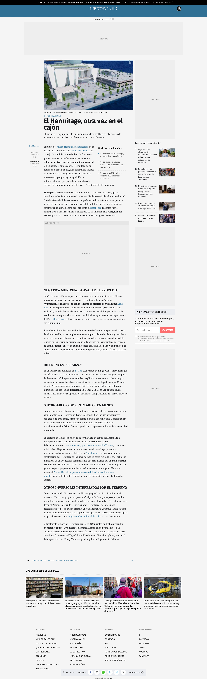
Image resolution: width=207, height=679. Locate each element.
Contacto (110, 639)
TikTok (142, 647)
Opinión (40, 660)
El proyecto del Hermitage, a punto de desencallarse (112, 155)
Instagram (144, 643)
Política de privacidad (116, 651)
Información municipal (48, 664)
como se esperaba (80, 150)
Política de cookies (114, 656)
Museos (51, 560)
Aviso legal (110, 647)
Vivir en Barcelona (45, 639)
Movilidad (41, 635)
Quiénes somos (112, 635)
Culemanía (75, 643)
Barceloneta (91, 453)
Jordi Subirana (34, 146)
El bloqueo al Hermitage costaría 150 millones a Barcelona (111, 176)
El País (78, 370)
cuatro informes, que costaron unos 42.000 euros (89, 445)
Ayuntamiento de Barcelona (67, 560)
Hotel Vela (95, 207)
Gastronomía (43, 651)
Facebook (144, 639)
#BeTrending (42, 668)
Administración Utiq (115, 660)
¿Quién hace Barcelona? (48, 647)
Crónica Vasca (77, 639)
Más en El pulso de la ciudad (42, 571)
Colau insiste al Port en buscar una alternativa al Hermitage (111, 165)
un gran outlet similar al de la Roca (85, 516)
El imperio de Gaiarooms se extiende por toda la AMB (103, 2)
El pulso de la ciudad (52, 116)
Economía (41, 656)
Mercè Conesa (60, 319)
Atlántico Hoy (77, 651)
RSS (106, 643)
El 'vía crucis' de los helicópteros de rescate (136, 2)
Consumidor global (80, 656)
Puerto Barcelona (39, 560)
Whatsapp (144, 656)
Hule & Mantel (77, 660)
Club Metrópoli (78, 664)
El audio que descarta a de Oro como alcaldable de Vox (65, 2)
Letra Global (76, 647)
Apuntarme (167, 330)
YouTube (143, 651)
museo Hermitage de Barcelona (72, 146)
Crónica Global (78, 635)
